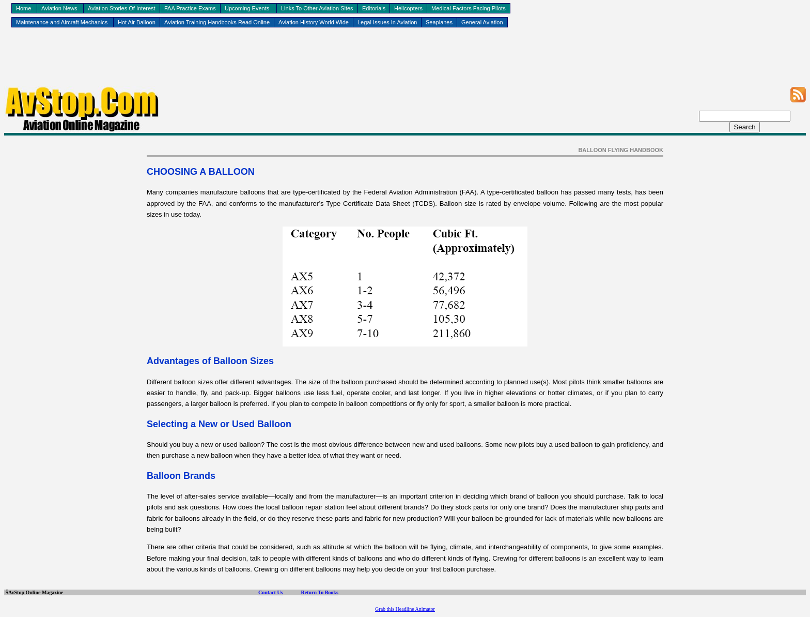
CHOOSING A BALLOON (201, 172)
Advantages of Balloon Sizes (210, 361)
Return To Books (319, 592)
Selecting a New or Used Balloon (219, 424)
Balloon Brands (181, 476)
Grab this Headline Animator (405, 609)
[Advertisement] (405, 62)
